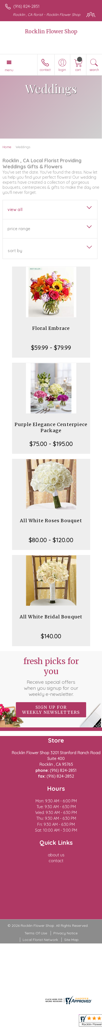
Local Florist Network (40, 939)
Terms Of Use (35, 933)
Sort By (15, 250)
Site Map (71, 939)
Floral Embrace (51, 328)
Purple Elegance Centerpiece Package (51, 427)
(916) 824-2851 (26, 6)
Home (7, 147)
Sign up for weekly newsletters (51, 710)
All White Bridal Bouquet (51, 617)
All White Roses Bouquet (51, 520)
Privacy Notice (65, 933)
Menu (9, 70)
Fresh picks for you (51, 676)
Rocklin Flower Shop (51, 31)
